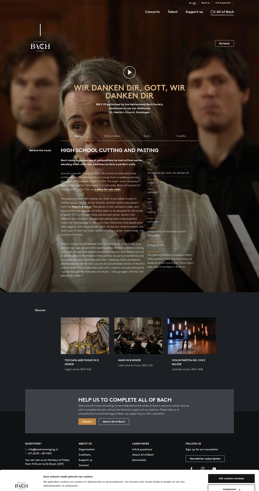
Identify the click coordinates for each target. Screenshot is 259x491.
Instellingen (50, 484)
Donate (87, 421)
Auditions (85, 454)
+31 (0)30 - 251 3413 (38, 453)
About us (205, 2)
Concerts (152, 12)
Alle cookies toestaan (231, 468)
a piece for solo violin (107, 189)
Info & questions (223, 2)
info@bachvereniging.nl (41, 449)
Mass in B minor (82, 206)
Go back (224, 43)
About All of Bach (114, 421)
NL (190, 3)
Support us (194, 12)
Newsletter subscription (205, 458)
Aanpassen (231, 478)
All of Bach (222, 12)
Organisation (87, 449)
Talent (173, 12)
